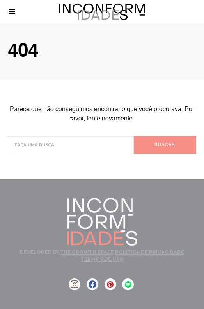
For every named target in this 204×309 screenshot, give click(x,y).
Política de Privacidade (149, 252)
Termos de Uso (102, 259)
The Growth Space (87, 252)
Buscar (164, 145)
